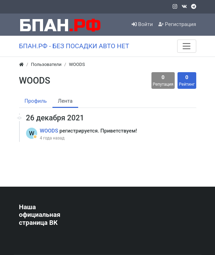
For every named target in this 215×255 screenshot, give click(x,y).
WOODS (49, 131)
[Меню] (186, 46)
